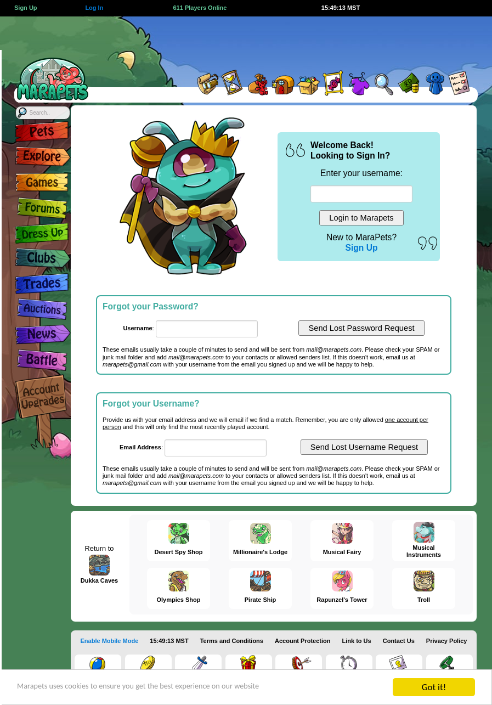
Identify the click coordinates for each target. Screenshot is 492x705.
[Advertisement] (287, 41)
